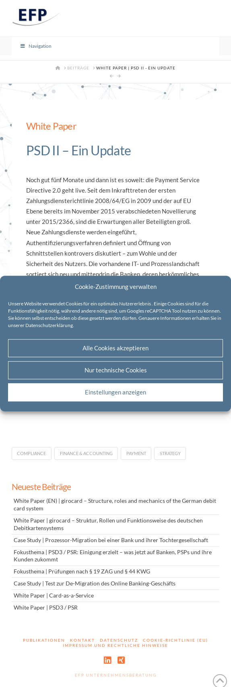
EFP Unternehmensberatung (116, 675)
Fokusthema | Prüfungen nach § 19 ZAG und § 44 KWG (82, 571)
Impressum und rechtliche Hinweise (115, 645)
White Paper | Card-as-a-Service (54, 595)
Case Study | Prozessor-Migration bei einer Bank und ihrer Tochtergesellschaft (111, 540)
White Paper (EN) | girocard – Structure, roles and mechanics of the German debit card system (115, 505)
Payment (136, 453)
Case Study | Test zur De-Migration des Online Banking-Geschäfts (94, 583)
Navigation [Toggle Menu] (36, 46)
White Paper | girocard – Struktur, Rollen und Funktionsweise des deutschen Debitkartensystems (108, 524)
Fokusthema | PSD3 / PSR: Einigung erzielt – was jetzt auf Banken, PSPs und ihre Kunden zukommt (113, 556)
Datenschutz (119, 640)
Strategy (170, 453)
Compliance (31, 453)
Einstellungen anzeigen (115, 392)
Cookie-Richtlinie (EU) (175, 640)
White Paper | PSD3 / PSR (46, 607)
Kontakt (82, 640)
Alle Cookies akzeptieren (115, 348)
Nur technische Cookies (116, 370)
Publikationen (44, 640)
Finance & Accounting (86, 453)
